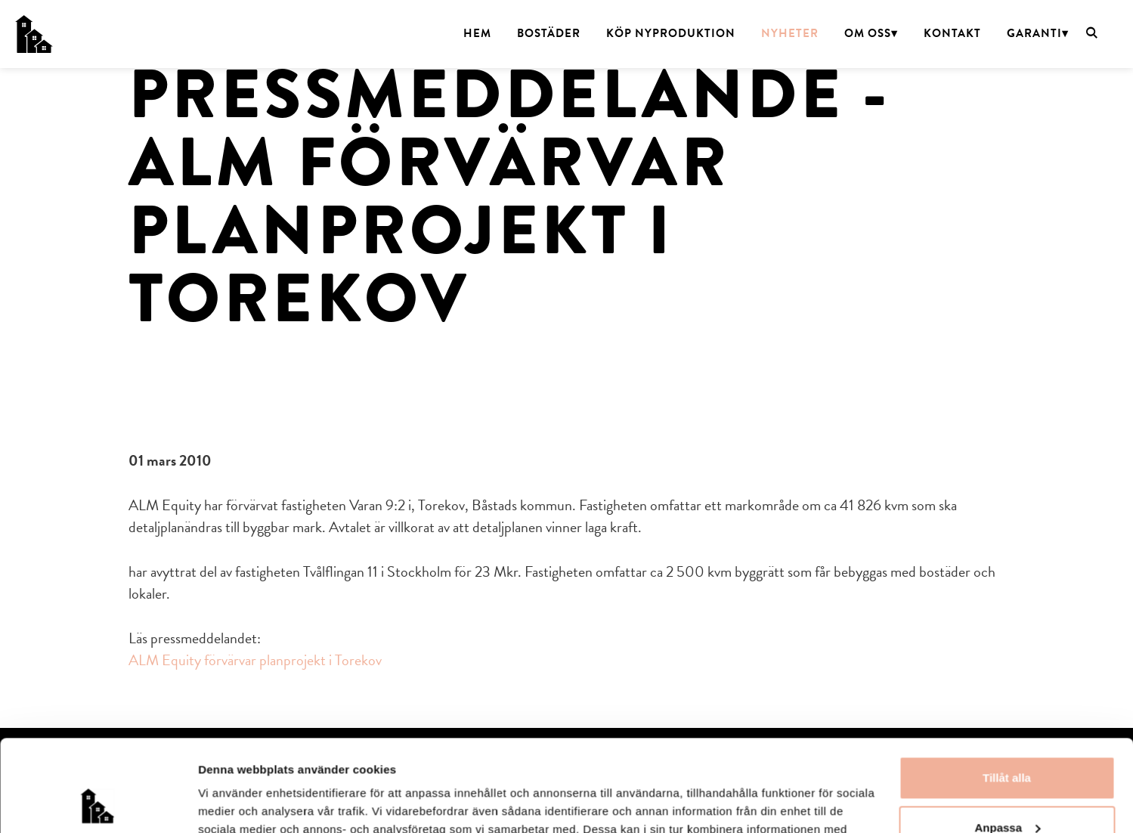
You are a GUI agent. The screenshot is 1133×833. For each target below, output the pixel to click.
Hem (477, 33)
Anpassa (1007, 741)
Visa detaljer (231, 803)
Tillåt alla (1007, 692)
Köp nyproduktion (670, 33)
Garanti (1034, 33)
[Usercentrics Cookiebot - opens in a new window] (98, 803)
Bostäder (548, 33)
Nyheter (790, 33)
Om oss (867, 33)
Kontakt (952, 33)
